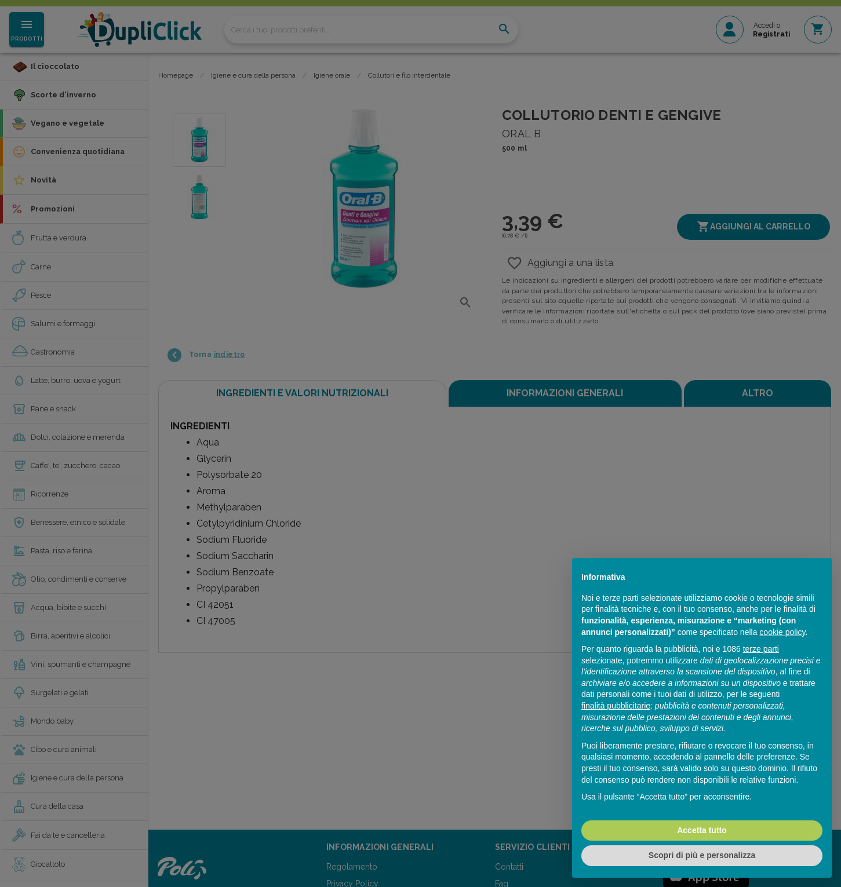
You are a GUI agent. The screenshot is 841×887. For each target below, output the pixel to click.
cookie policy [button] (782, 632)
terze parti (761, 649)
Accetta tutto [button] (702, 830)
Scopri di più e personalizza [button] (702, 855)
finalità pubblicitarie (615, 705)
